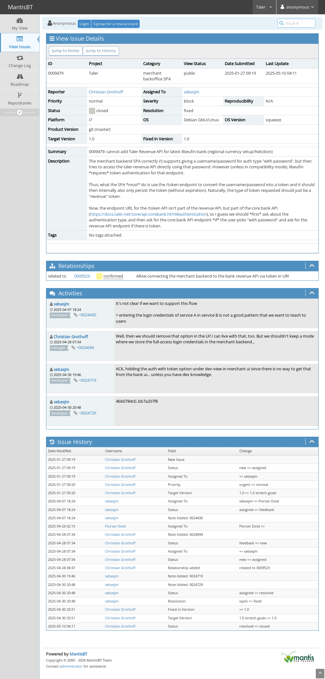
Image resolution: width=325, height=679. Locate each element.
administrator (71, 666)
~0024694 (85, 347)
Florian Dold (115, 526)
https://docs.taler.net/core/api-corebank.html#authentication (148, 214)
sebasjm (191, 92)
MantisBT (78, 654)
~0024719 (87, 380)
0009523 (82, 276)
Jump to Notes (65, 50)
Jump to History (101, 50)
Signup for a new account (115, 23)
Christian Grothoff (106, 92)
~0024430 (87, 315)
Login (84, 23)
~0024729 (87, 413)
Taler (264, 7)
